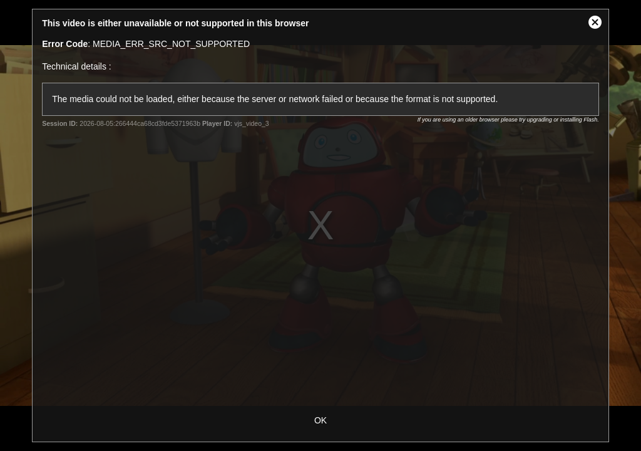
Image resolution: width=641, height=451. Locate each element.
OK (320, 420)
